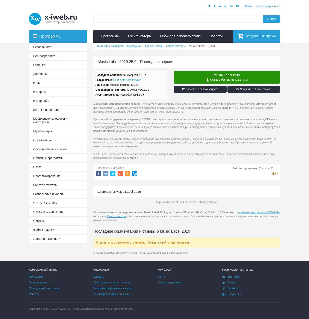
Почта (37, 167)
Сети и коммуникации (48, 212)
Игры (36, 82)
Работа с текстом (45, 185)
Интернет (39, 91)
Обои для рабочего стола (44, 288)
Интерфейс (41, 100)
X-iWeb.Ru (64, 308)
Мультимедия (42, 131)
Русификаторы (38, 282)
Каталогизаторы (116, 216)
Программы (36, 276)
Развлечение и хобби (48, 194)
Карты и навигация (46, 109)
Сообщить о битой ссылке (253, 89)
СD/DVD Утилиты (45, 203)
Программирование (47, 176)
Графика (39, 65)
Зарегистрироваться (268, 6)
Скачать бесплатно (227, 77)
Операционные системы (50, 149)
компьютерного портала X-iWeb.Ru (259, 212)
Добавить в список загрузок (200, 89)
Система (39, 221)
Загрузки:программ (256, 36)
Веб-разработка (44, 56)
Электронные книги (46, 239)
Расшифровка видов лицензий (111, 294)
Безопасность (42, 47)
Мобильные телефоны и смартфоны (50, 120)
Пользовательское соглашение (111, 282)
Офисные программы (48, 158)
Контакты (99, 276)
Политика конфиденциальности (112, 288)
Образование (42, 140)
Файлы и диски (43, 230)
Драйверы (40, 73)
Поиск (271, 19)
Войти (249, 6)
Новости (34, 294)
